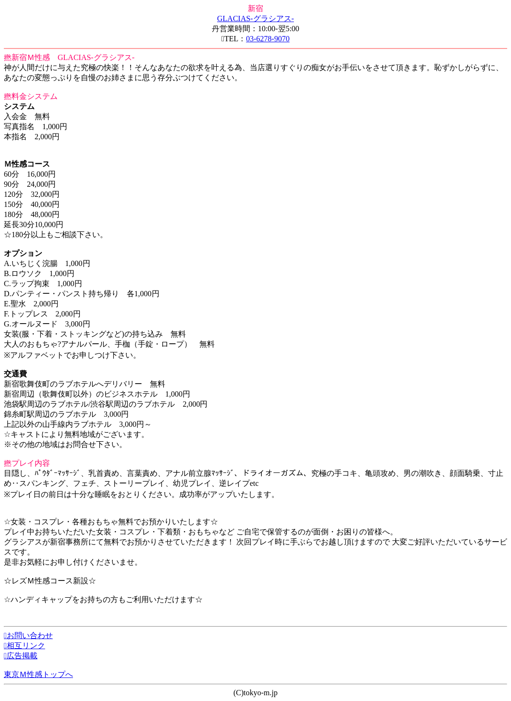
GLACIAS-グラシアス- (255, 18)
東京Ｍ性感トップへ (38, 674)
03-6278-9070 (268, 39)
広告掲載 (20, 656)
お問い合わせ (28, 635)
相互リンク (24, 645)
